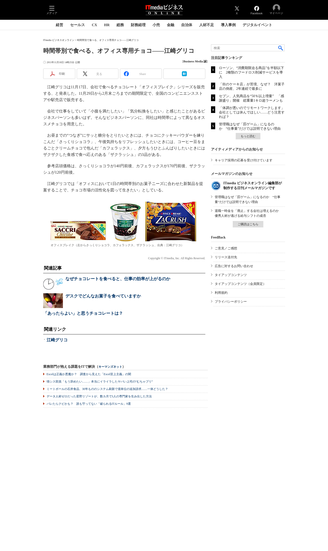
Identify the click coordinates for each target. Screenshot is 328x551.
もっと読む (248, 136)
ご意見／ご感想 (226, 248)
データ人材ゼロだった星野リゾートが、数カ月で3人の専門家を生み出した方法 (99, 396)
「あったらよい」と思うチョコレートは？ (83, 313)
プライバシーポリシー (231, 301)
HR (107, 25)
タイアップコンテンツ (231, 275)
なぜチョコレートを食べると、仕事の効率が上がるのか (117, 278)
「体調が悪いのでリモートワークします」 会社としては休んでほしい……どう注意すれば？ (253, 112)
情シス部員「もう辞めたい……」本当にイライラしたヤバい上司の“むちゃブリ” (100, 381)
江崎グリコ (57, 340)
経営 (59, 25)
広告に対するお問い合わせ (234, 266)
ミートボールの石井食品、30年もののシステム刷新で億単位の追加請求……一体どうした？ (107, 389)
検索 (281, 47)
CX (94, 25)
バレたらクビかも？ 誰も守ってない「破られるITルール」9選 (89, 403)
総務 (120, 25)
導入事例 (228, 25)
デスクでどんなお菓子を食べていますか (103, 296)
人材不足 (206, 25)
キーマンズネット (110, 366)
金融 (170, 25)
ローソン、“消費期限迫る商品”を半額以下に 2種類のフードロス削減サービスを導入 (251, 72)
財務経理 (138, 25)
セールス (77, 25)
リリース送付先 (226, 257)
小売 (156, 25)
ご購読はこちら (248, 224)
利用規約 (221, 292)
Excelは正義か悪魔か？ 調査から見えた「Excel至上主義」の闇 (89, 374)
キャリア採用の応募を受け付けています (243, 160)
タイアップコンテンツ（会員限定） (240, 284)
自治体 (186, 25)
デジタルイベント (257, 25)
